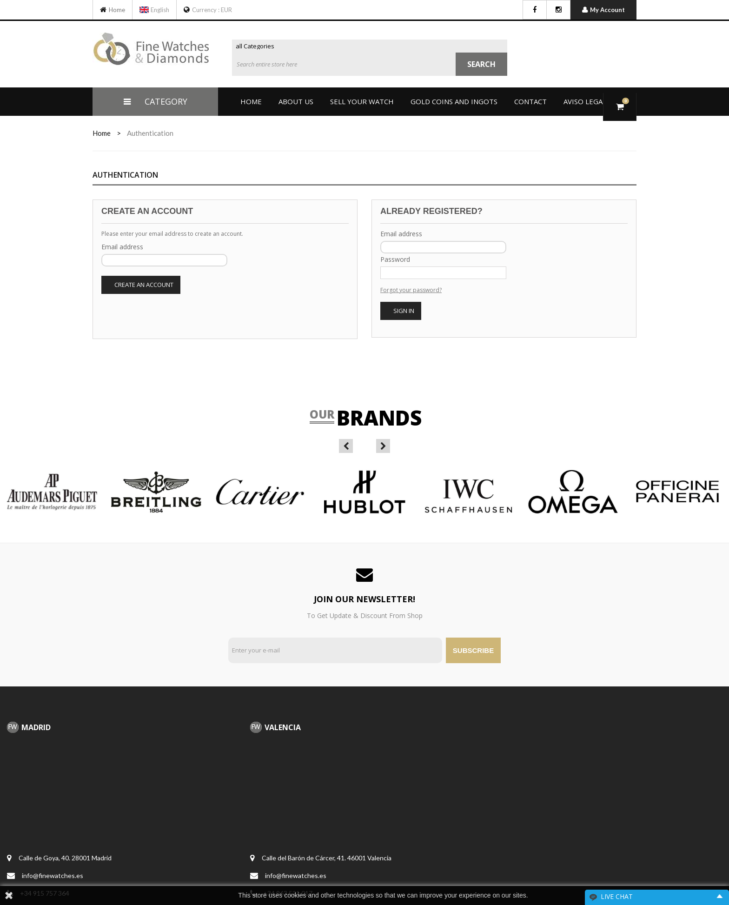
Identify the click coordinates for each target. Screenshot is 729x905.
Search (481, 64)
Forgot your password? (411, 290)
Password (395, 259)
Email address (122, 246)
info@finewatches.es (52, 875)
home (102, 133)
